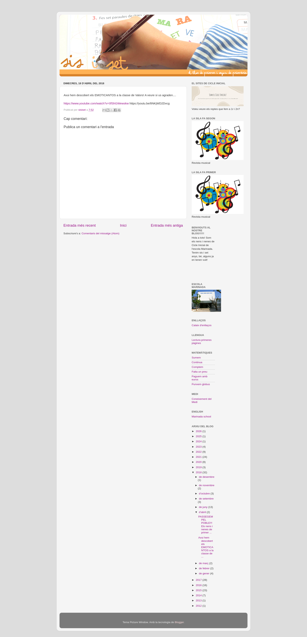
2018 (199, 472)
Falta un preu (199, 371)
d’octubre (204, 493)
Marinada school (201, 416)
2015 (199, 590)
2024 (199, 441)
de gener (204, 573)
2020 (199, 462)
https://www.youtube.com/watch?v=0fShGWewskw (96, 103)
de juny (203, 507)
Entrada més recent (79, 225)
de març (204, 563)
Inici (123, 225)
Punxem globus (201, 384)
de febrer (204, 568)
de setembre (206, 498)
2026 (199, 431)
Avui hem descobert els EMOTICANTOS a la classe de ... (206, 547)
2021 (199, 456)
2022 (199, 451)
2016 (199, 585)
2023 (199, 446)
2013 (199, 600)
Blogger (179, 622)
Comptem (197, 367)
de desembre (206, 476)
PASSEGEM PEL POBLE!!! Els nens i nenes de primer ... (205, 524)
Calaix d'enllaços (201, 325)
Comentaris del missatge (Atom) (100, 233)
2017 (199, 579)
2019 (199, 467)
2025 (199, 436)
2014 (199, 595)
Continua (197, 362)
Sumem (196, 357)
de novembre (206, 485)
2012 (199, 605)
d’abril (203, 512)
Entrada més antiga (167, 225)
